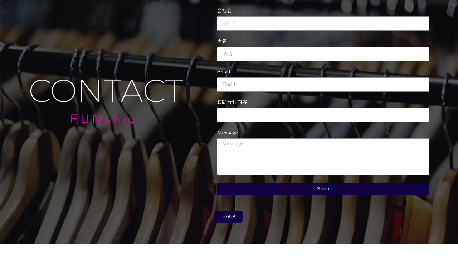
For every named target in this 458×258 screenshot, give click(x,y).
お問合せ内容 (232, 102)
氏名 (222, 41)
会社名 (224, 10)
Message (227, 132)
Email (223, 71)
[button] (229, 217)
